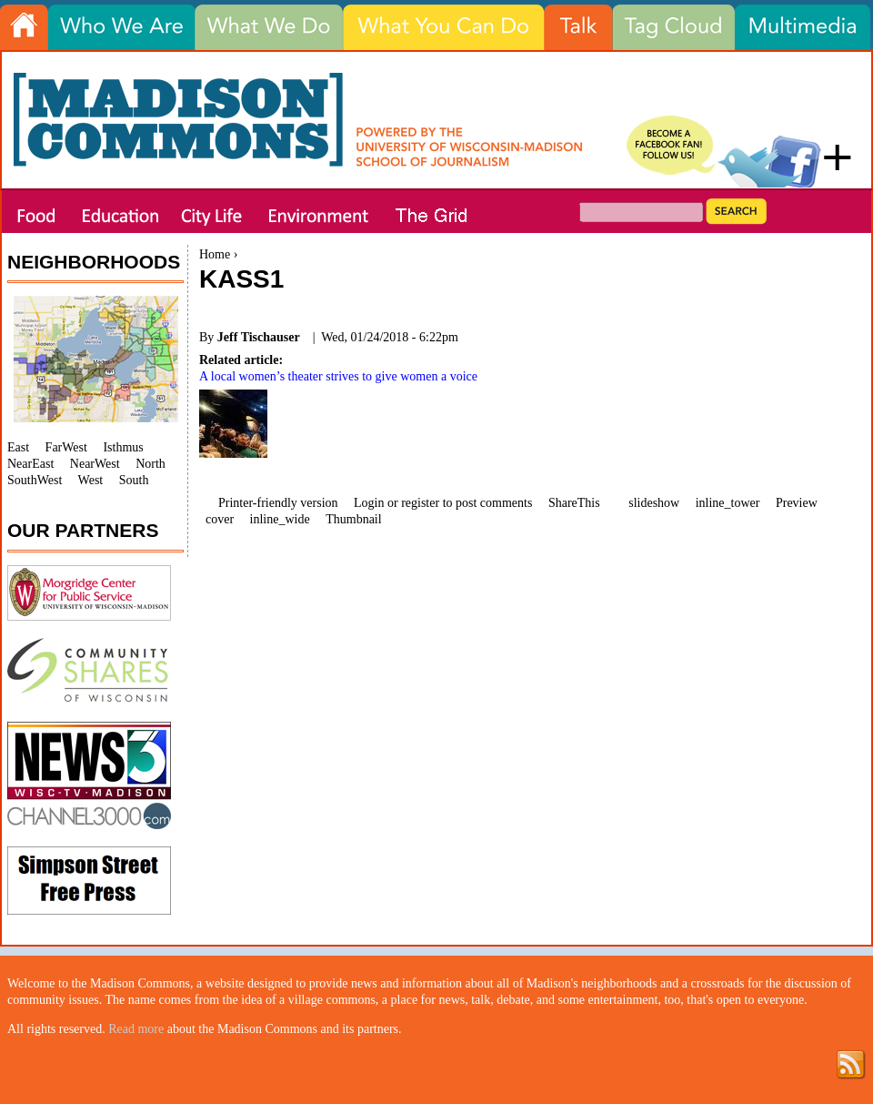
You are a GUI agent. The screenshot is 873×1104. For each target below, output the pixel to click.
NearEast (30, 464)
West (91, 480)
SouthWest (34, 480)
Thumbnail (353, 519)
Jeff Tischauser (258, 337)
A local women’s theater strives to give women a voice (338, 376)
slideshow (653, 503)
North (150, 464)
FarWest (66, 447)
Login (369, 503)
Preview (797, 503)
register (420, 503)
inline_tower (728, 503)
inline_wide (280, 519)
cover (220, 519)
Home (214, 254)
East (18, 447)
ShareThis (574, 503)
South (134, 480)
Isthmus (123, 447)
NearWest (95, 464)
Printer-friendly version (278, 503)
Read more (136, 1029)
